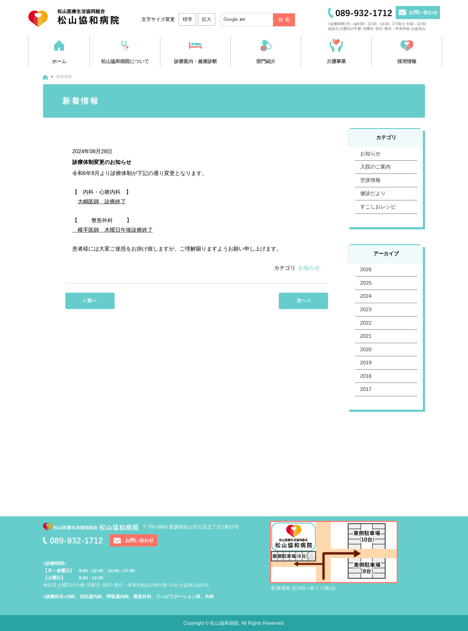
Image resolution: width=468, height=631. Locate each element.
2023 (366, 364)
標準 (187, 19)
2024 (366, 344)
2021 (366, 403)
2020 (366, 423)
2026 (366, 305)
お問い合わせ (423, 12)
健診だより (373, 216)
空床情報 (370, 196)
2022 (366, 384)
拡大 (206, 19)
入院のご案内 (375, 176)
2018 (366, 463)
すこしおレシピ (378, 236)
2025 (366, 325)
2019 (366, 443)
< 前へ (90, 300)
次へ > (303, 300)
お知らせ (309, 268)
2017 (366, 482)
